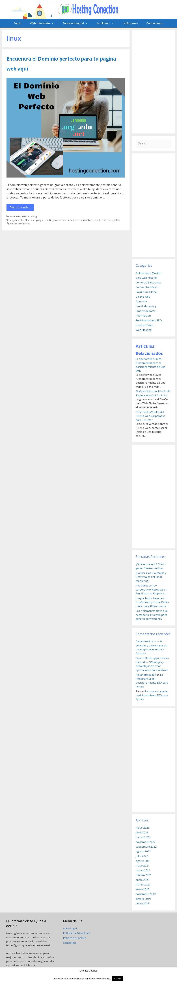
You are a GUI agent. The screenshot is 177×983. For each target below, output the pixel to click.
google (39, 219)
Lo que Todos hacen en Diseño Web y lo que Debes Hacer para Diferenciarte (152, 602)
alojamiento (16, 219)
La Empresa (130, 23)
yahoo (117, 219)
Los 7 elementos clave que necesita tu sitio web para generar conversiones (152, 614)
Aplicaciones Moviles (148, 273)
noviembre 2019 (146, 894)
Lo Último (107, 23)
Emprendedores (145, 311)
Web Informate (44, 23)
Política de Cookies (74, 938)
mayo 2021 (142, 865)
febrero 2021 (144, 875)
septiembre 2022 (146, 846)
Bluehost (30, 219)
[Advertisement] (153, 81)
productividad (144, 325)
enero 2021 (142, 880)
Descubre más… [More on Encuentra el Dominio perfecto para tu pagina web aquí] (20, 207)
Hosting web (52, 219)
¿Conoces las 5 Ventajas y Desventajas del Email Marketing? (151, 577)
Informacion (143, 315)
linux (63, 219)
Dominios (15, 216)
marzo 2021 (143, 870)
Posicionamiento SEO (149, 320)
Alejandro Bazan (146, 641)
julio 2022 (142, 856)
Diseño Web (143, 296)
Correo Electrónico (147, 287)
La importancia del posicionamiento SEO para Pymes (152, 695)
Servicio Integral (78, 23)
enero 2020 (142, 889)
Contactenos (154, 23)
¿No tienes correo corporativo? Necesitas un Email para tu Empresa (151, 589)
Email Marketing (146, 306)
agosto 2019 (143, 899)
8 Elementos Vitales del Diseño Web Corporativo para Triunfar (150, 416)
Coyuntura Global (147, 292)
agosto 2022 (143, 851)
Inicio (17, 23)
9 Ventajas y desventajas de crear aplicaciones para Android (152, 666)
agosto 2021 (143, 861)
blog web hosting (146, 277)
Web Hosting (29, 216)
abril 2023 (142, 832)
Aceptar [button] (117, 979)
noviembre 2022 (146, 842)
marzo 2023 (143, 837)
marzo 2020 (143, 884)
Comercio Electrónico (149, 282)
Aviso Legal (70, 928)
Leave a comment (20, 223)
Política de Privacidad (76, 933)
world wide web (103, 219)
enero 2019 (142, 903)
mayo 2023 (142, 827)
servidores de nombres (80, 219)
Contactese (69, 942)
